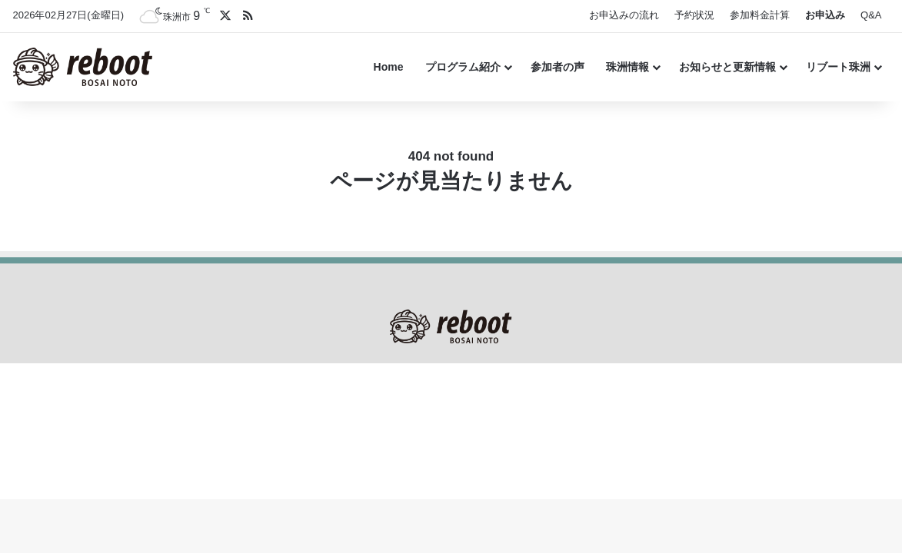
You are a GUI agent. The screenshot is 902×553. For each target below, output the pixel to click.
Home (389, 67)
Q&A (870, 15)
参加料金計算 (760, 15)
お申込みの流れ (624, 15)
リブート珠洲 (838, 67)
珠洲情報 (627, 67)
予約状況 (694, 15)
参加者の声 (557, 67)
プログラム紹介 (463, 67)
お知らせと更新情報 (727, 67)
